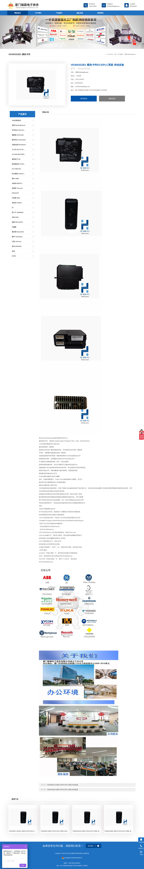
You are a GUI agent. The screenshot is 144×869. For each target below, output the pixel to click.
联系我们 (100, 13)
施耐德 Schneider (18, 135)
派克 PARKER (16, 246)
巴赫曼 (14, 227)
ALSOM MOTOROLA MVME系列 (19, 154)
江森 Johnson (16, 241)
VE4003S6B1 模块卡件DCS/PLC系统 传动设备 (119, 831)
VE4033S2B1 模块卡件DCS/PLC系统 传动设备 (62, 789)
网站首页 (17, 13)
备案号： (66, 863)
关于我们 (38, 13)
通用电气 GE (16, 159)
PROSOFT (15, 193)
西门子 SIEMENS (17, 212)
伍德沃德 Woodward (19, 144)
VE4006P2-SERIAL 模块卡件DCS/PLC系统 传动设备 (23, 831)
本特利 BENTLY (17, 183)
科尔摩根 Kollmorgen (19, 174)
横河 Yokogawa (17, 236)
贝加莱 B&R (16, 198)
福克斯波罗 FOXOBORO (19, 164)
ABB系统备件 (16, 120)
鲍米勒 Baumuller (18, 232)
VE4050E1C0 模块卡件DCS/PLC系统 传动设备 (62, 785)
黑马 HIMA (15, 178)
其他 (13, 251)
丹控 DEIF (15, 217)
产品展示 (59, 13)
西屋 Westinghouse (130, 54)
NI (12, 207)
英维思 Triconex (17, 188)
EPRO (14, 256)
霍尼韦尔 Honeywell (18, 140)
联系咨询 (83, 98)
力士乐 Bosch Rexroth (19, 149)
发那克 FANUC (17, 203)
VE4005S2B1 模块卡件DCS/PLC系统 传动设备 (87, 831)
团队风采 (80, 13)
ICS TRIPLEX (16, 169)
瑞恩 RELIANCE (17, 222)
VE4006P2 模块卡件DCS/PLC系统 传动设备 (55, 831)
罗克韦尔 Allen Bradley (19, 130)
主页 (115, 54)
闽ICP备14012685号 (74, 863)
